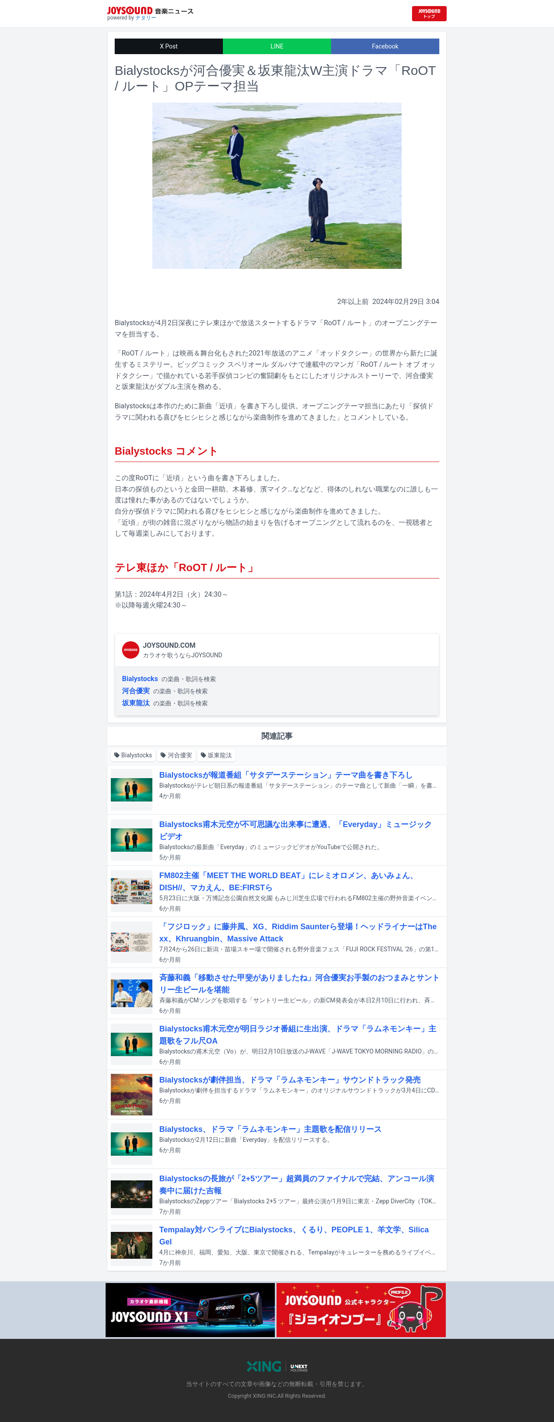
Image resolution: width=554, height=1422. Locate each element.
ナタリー (145, 18)
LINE (277, 46)
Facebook (385, 46)
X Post (169, 46)
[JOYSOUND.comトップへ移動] (429, 13)
